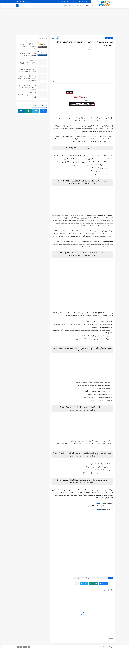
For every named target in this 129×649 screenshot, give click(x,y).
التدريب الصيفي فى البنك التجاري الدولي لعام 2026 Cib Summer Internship (26, 63)
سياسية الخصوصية (64, 1)
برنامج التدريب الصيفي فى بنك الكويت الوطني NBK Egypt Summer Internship (27, 55)
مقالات (60, 5)
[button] (102, 583)
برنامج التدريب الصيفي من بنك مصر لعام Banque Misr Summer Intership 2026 (26, 46)
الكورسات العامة (79, 5)
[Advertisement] (64, 22)
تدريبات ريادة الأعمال (77, 578)
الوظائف (65, 5)
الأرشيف (77, 1)
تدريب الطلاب (86, 578)
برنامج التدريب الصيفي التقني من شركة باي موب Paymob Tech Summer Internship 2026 (26, 96)
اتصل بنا (72, 1)
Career (100, 647)
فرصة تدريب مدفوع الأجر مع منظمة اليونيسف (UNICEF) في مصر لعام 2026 (26, 70)
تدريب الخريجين (94, 578)
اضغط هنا (97, 503)
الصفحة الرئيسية (84, 1)
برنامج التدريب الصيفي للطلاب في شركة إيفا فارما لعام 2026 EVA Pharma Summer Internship (26, 87)
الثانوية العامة (71, 5)
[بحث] (16, 5)
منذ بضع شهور (31, 43)
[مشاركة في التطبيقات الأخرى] (76, 583)
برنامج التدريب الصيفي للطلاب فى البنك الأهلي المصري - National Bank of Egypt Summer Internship (26, 78)
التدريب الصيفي (88, 5)
